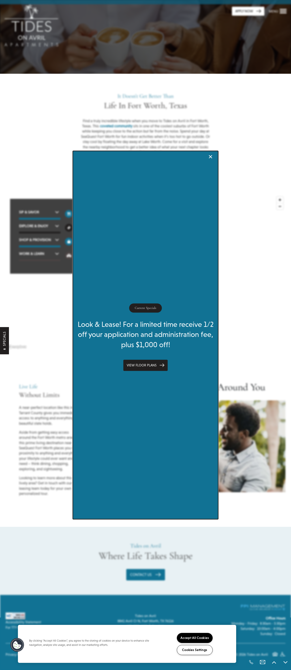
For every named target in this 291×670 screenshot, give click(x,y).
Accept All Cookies (194, 638)
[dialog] (145, 335)
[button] (145, 365)
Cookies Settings (194, 650)
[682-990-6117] (251, 662)
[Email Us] (262, 662)
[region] (127, 644)
